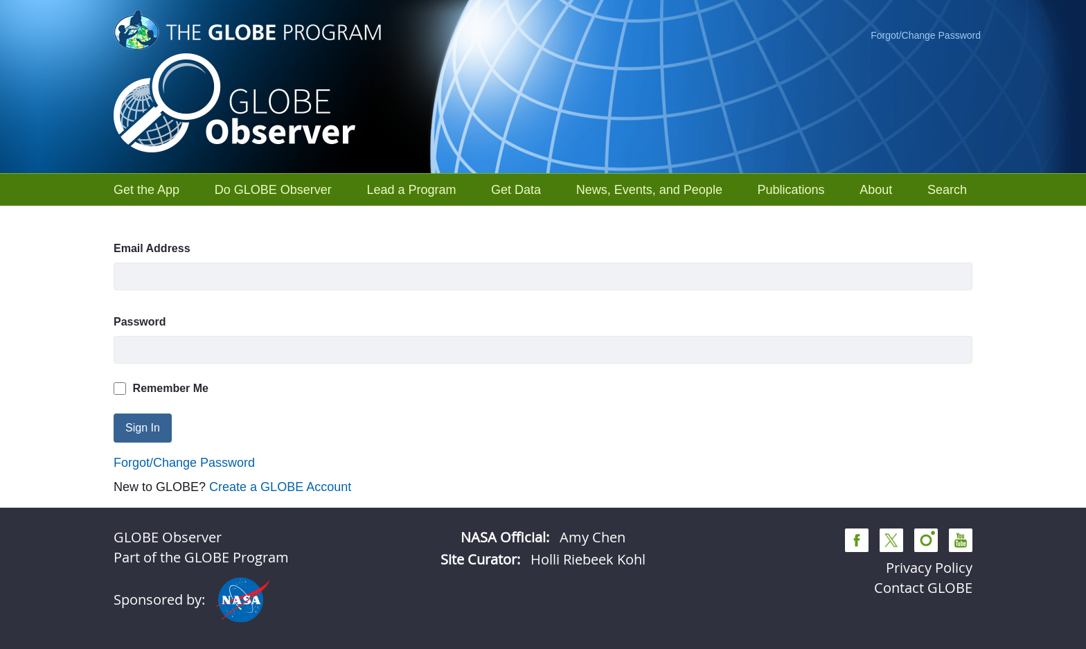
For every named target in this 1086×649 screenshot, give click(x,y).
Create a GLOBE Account (280, 487)
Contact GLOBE (923, 587)
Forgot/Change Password (926, 35)
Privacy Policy (929, 567)
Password (140, 322)
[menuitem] (146, 190)
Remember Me (161, 388)
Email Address (152, 248)
